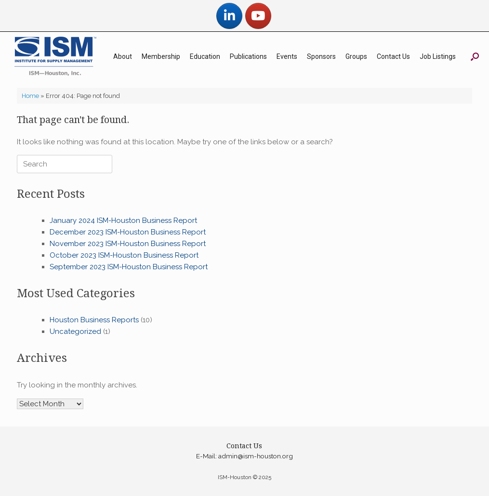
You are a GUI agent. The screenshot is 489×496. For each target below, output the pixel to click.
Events (287, 56)
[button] (475, 56)
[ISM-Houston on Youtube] (258, 16)
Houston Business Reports (94, 320)
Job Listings (438, 56)
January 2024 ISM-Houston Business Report (123, 220)
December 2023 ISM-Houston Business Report (128, 232)
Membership (161, 56)
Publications (248, 56)
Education (205, 56)
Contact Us (393, 56)
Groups (356, 56)
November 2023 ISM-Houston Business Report (128, 243)
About (122, 56)
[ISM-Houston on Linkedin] (229, 16)
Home (30, 95)
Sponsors (321, 56)
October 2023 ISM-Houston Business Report (124, 255)
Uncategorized (75, 331)
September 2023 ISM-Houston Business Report (129, 266)
